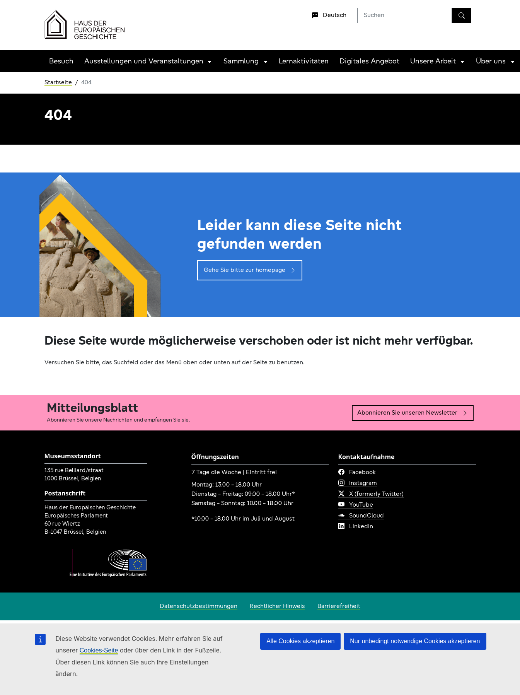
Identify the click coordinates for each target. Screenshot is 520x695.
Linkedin (355, 527)
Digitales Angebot (369, 61)
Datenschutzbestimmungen (198, 606)
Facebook (357, 473)
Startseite (58, 83)
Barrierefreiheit (338, 606)
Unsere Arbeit (433, 61)
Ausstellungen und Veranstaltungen (143, 61)
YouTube (355, 505)
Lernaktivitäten (304, 61)
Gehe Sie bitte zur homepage (250, 270)
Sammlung (241, 61)
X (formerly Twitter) (371, 494)
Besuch (61, 61)
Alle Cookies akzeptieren (300, 641)
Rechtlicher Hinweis (277, 606)
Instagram (357, 483)
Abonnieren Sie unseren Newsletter (412, 413)
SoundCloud (361, 516)
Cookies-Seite (99, 650)
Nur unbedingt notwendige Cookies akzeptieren (415, 641)
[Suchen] (461, 15)
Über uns (491, 61)
